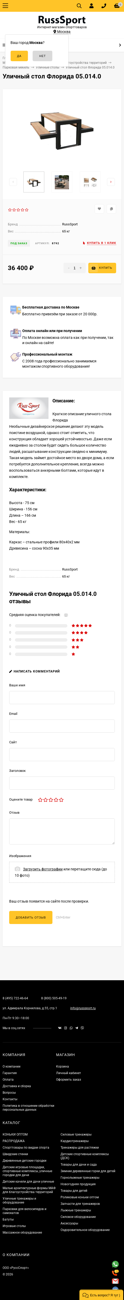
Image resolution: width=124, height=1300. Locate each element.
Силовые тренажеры (76, 1134)
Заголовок (17, 771)
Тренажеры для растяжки (80, 1147)
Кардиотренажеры (75, 1141)
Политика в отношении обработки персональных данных (28, 1107)
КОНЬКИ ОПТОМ (15, 1134)
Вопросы (9, 1092)
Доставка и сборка (17, 1086)
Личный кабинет (68, 1073)
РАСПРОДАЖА (14, 1141)
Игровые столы (14, 1226)
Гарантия (10, 1073)
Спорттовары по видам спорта (26, 1147)
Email (13, 714)
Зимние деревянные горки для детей (88, 1171)
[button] (101, 1295)
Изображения (20, 856)
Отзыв (14, 812)
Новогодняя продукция (78, 1184)
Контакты (10, 1099)
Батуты (8, 1219)
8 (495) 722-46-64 (15, 998)
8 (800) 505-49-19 (54, 998)
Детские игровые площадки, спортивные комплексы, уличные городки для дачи (27, 1171)
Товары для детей (74, 1191)
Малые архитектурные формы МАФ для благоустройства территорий (29, 1190)
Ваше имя (17, 685)
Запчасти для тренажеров (80, 1204)
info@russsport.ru (83, 1008)
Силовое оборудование (78, 1217)
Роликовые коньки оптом (80, 1197)
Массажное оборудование (22, 1232)
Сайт (13, 742)
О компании (11, 1066)
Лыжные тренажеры (76, 1210)
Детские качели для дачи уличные (28, 1181)
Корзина (62, 1066)
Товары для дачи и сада (79, 1164)
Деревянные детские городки (24, 1160)
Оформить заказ (68, 1079)
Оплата (8, 1079)
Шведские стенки (15, 1154)
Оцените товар (21, 799)
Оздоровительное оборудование (85, 1230)
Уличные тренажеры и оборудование (19, 1200)
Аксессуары (69, 1223)
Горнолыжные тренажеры (80, 1177)
